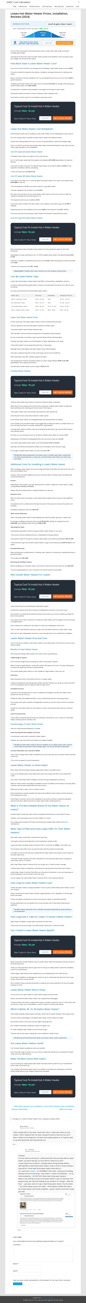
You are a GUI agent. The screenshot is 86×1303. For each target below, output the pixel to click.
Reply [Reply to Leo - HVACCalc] (19, 1230)
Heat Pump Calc (47, 6)
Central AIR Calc (34, 6)
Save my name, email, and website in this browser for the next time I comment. (42, 1280)
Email (15, 1271)
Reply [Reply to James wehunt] (13, 1144)
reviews (32, 1171)
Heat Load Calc (59, 6)
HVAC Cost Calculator (18, 2)
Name (16, 1264)
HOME (14, 6)
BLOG (77, 6)
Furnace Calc (22, 6)
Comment (17, 1245)
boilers (66, 822)
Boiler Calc (70, 6)
